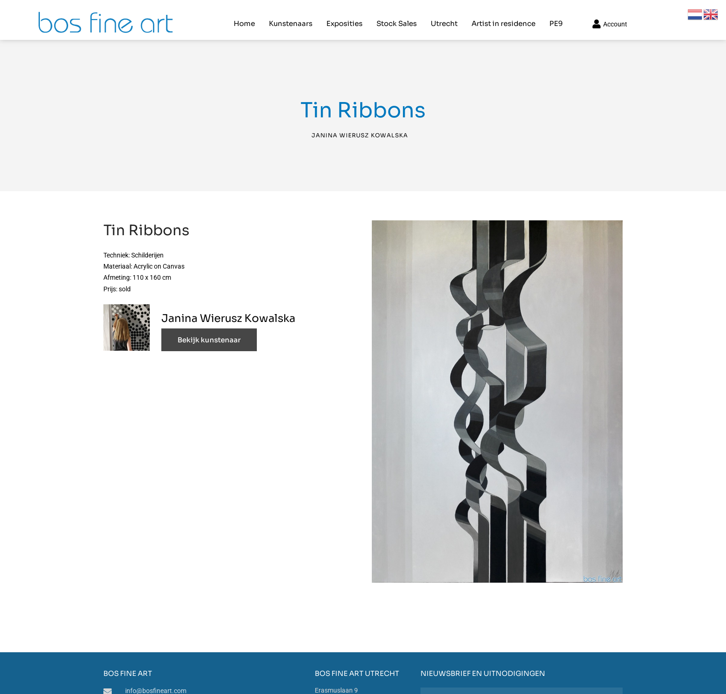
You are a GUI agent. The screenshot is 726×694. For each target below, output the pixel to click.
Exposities (343, 16)
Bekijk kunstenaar (209, 328)
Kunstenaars (290, 16)
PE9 (555, 16)
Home (243, 16)
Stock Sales (396, 16)
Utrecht (443, 16)
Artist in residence (503, 16)
